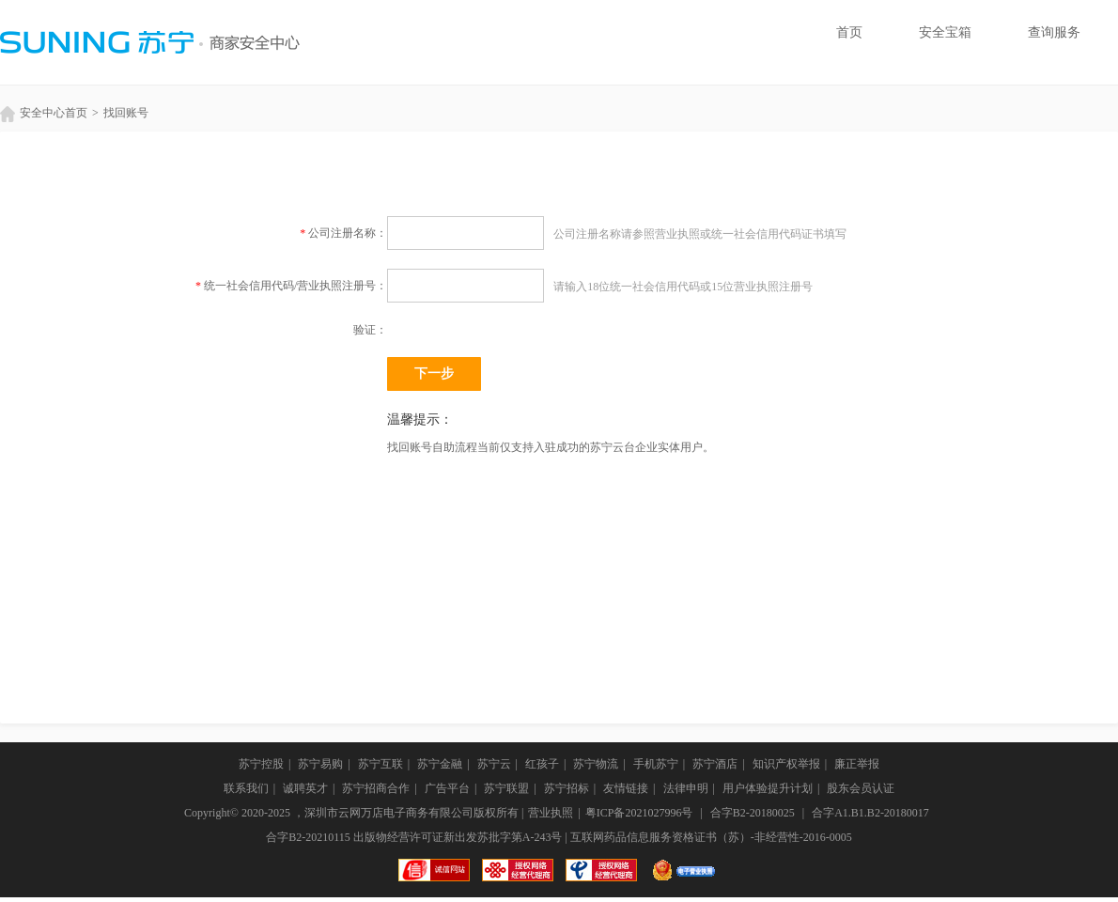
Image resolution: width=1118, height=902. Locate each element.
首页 (849, 32)
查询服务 (1054, 32)
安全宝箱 (945, 32)
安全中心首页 (43, 112)
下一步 (434, 373)
